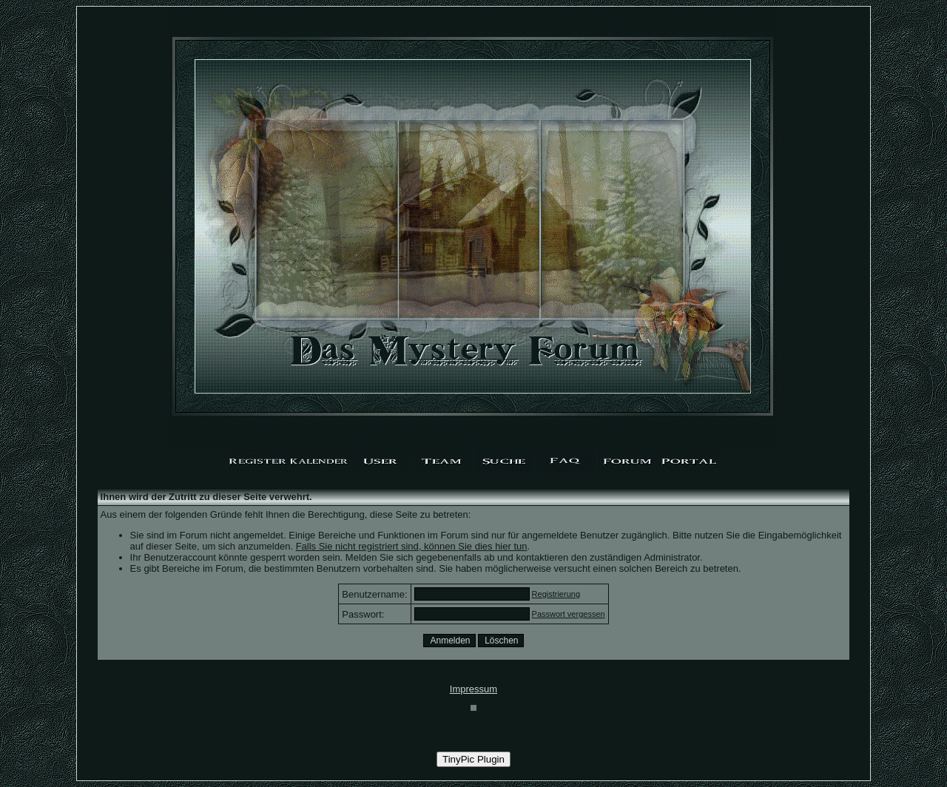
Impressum (473, 689)
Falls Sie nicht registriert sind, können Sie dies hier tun (412, 546)
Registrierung (556, 594)
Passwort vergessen (568, 613)
